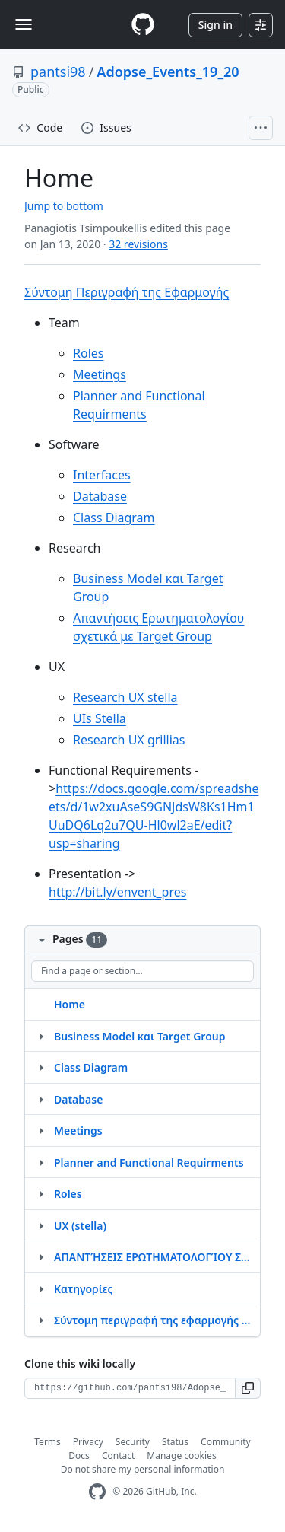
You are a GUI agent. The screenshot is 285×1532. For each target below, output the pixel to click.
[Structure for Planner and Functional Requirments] (41, 1162)
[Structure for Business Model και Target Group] (41, 1036)
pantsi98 (58, 71)
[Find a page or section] (142, 971)
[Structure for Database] (41, 1099)
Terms (47, 1441)
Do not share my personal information (143, 1469)
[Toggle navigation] (23, 24)
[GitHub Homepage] (97, 1492)
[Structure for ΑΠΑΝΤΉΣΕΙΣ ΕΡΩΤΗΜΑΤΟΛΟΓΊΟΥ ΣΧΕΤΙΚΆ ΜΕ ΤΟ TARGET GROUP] (41, 1256)
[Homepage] (143, 24)
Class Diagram (114, 517)
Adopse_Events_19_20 (168, 71)
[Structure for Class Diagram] (41, 1067)
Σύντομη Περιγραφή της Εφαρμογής (126, 292)
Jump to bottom (63, 206)
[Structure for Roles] (41, 1193)
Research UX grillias (129, 739)
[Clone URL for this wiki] (130, 1388)
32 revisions (138, 244)
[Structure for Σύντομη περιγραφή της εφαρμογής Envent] (41, 1319)
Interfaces (102, 475)
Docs (79, 1455)
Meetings (99, 374)
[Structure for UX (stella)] (41, 1225)
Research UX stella (125, 697)
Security (133, 1441)
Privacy (88, 1441)
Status (175, 1441)
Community (226, 1441)
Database (100, 496)
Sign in (215, 25)
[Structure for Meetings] (41, 1130)
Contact (118, 1455)
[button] (248, 1388)
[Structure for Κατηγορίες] (41, 1288)
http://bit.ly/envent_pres (117, 892)
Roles (88, 353)
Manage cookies (181, 1455)
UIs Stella (99, 718)
